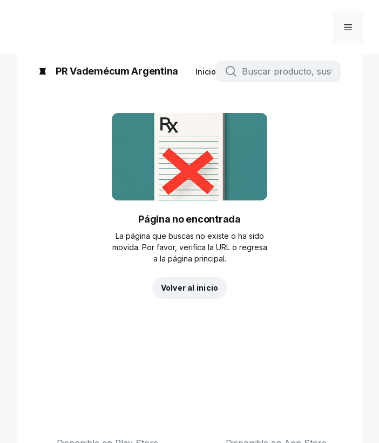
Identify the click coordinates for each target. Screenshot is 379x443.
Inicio (205, 71)
